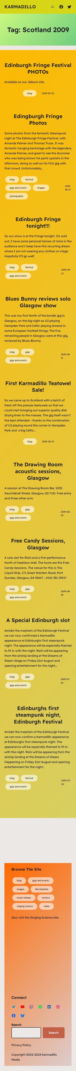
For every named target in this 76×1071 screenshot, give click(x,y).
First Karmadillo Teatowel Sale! (38, 386)
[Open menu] (52, 7)
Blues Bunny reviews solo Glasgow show (38, 302)
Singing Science (41, 917)
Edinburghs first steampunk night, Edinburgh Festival (38, 715)
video (46, 906)
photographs (16, 196)
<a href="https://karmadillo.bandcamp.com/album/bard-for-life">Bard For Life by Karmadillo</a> (43, 956)
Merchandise (41, 889)
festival (29, 179)
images (41, 187)
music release (24, 897)
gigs (27, 352)
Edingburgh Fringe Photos (38, 119)
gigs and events (18, 187)
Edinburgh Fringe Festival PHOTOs (38, 68)
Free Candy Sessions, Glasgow (38, 543)
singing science (25, 906)
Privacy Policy (21, 1045)
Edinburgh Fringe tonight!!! (38, 222)
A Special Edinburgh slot (38, 620)
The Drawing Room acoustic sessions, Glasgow (38, 471)
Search (16, 1025)
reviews (46, 897)
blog (29, 93)
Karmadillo (20, 6)
